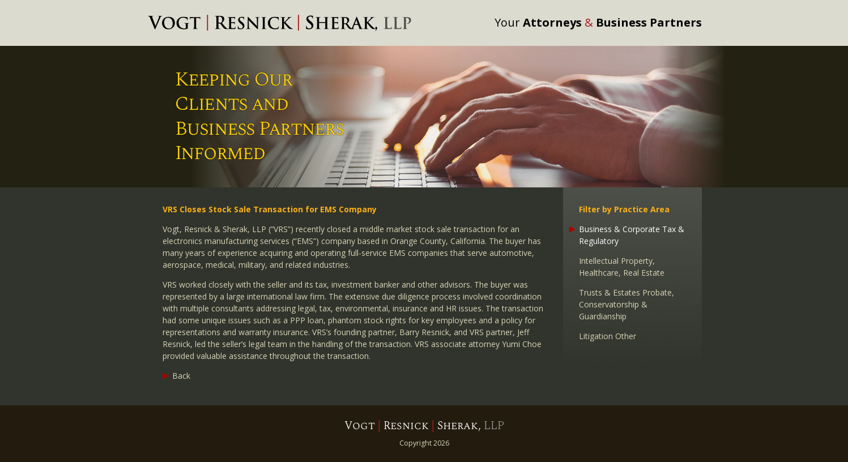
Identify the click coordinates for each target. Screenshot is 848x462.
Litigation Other (607, 336)
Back (181, 375)
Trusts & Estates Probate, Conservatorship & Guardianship (626, 304)
